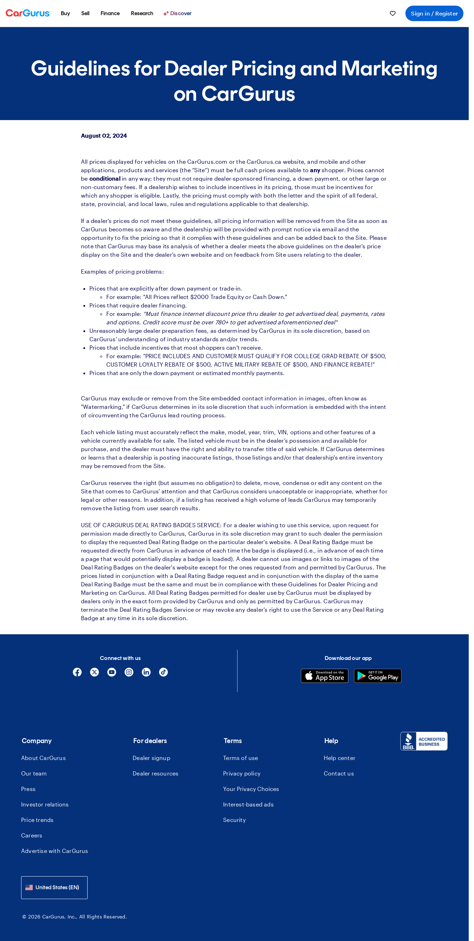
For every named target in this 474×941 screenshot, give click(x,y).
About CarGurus (43, 757)
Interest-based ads (248, 804)
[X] (94, 674)
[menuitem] (65, 13)
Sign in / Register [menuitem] (434, 13)
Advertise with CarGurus (54, 850)
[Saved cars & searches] (393, 13)
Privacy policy (241, 773)
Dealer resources (155, 773)
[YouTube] (111, 674)
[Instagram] (129, 674)
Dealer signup (151, 757)
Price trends (37, 819)
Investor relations (45, 804)
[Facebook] (77, 674)
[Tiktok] (163, 674)
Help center (339, 757)
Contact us (339, 773)
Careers (31, 835)
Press (28, 788)
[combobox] (54, 887)
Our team (34, 773)
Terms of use (240, 757)
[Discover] (178, 13)
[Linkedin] (146, 674)
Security (234, 819)
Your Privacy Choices (251, 788)
